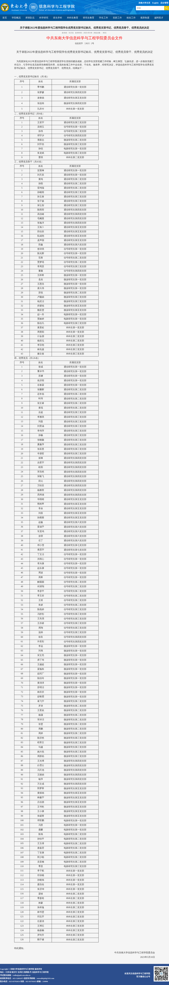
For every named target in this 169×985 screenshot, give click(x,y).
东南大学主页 (144, 3)
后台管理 (164, 3)
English (155, 3)
